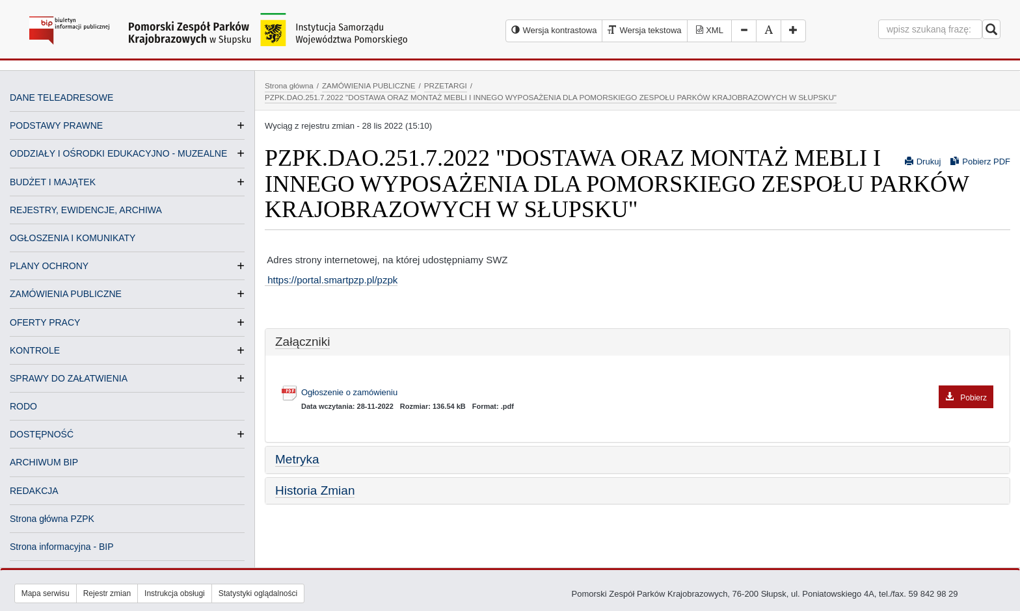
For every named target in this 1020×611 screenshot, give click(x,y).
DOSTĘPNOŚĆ (42, 434)
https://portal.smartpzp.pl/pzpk (331, 279)
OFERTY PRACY (45, 322)
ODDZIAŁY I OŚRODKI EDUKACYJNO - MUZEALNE (118, 153)
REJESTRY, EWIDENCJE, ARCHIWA (86, 210)
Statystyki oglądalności (258, 593)
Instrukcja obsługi (174, 593)
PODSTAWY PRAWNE (56, 125)
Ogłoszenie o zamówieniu (647, 392)
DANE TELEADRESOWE (61, 97)
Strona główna (289, 85)
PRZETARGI (445, 85)
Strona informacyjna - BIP (62, 546)
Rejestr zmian (107, 593)
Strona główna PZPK (52, 519)
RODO (23, 406)
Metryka (297, 459)
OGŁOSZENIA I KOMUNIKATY (72, 238)
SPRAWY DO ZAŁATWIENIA (69, 378)
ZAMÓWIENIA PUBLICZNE (66, 294)
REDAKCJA (34, 491)
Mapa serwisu (45, 593)
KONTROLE (35, 350)
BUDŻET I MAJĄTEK (53, 182)
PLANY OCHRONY (49, 266)
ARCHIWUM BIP (44, 462)
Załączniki (302, 341)
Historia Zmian (315, 490)
